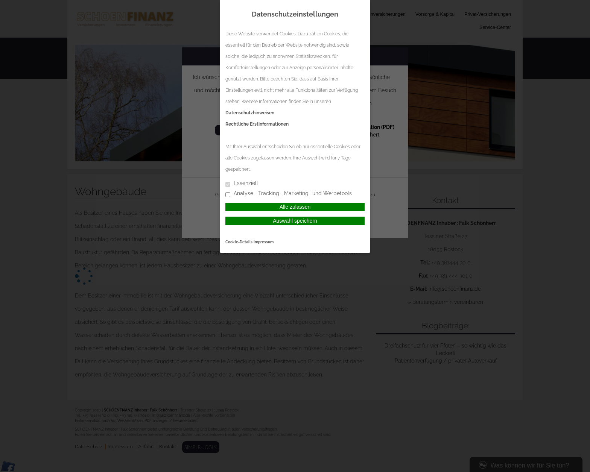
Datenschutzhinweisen (249, 112)
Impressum (264, 242)
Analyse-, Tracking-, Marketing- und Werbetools (288, 194)
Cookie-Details (238, 242)
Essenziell (241, 184)
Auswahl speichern (295, 221)
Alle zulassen (295, 207)
